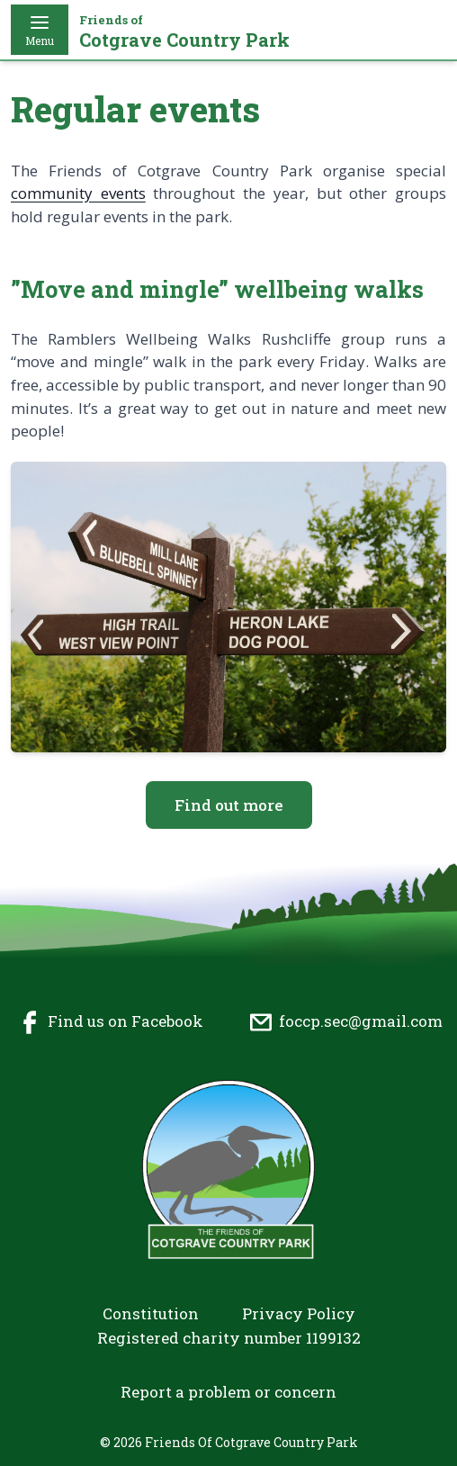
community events (78, 193)
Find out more (229, 805)
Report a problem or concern (228, 1391)
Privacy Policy (298, 1313)
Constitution (151, 1313)
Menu (39, 30)
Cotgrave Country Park (184, 32)
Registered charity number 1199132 (229, 1337)
